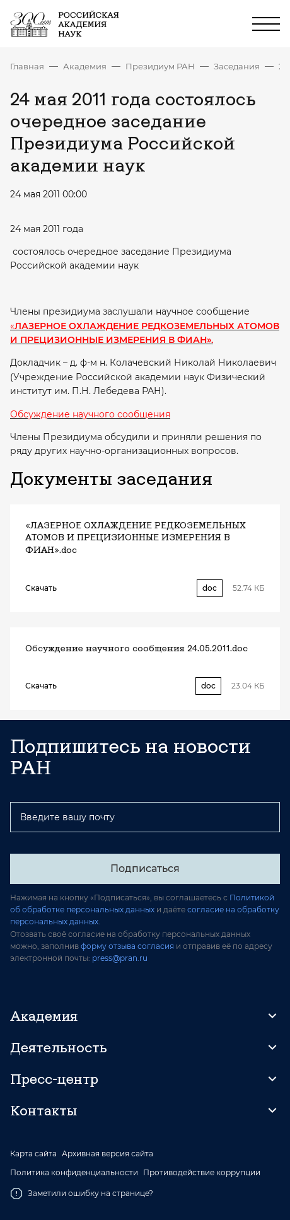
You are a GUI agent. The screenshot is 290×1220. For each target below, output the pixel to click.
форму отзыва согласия (127, 946)
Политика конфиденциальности (74, 1172)
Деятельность (58, 1047)
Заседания (237, 66)
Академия (85, 66)
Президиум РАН (160, 66)
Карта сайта (33, 1153)
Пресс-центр (54, 1079)
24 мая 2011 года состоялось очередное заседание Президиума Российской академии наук (279, 66)
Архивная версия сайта (107, 1153)
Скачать (41, 588)
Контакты (43, 1110)
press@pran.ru (120, 958)
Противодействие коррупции (201, 1172)
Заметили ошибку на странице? (81, 1193)
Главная (27, 66)
